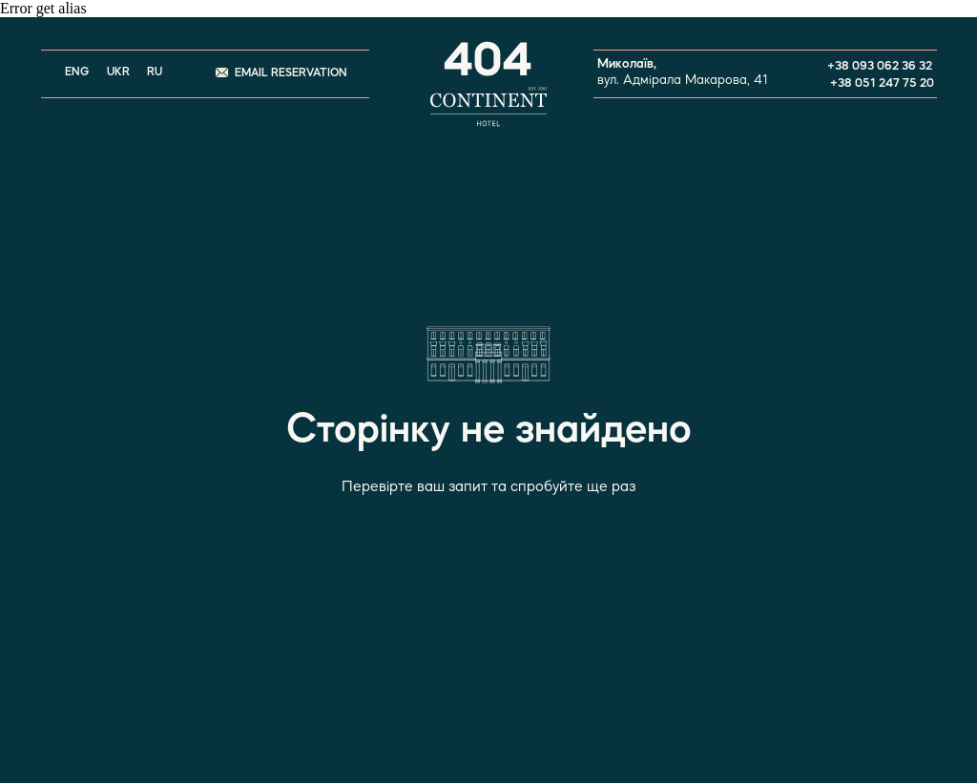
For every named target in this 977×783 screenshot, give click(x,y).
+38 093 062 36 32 (879, 66)
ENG (77, 72)
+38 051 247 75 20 (882, 83)
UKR (118, 72)
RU (154, 72)
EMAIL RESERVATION (291, 73)
